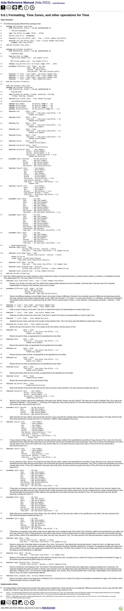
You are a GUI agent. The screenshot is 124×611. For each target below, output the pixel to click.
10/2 (1, 56)
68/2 (1, 400)
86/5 (1, 566)
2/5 (1, 26)
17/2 (1, 94)
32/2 (1, 198)
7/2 (1, 45)
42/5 (1, 283)
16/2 (1, 91)
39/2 (1, 273)
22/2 (1, 117)
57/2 (1, 348)
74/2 (1, 461)
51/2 (1, 324)
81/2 (1, 538)
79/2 (1, 518)
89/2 (1, 587)
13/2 (1, 74)
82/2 (1, 544)
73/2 (1, 448)
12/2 (1, 66)
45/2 (1, 305)
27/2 (1, 145)
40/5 (1, 276)
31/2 (1, 186)
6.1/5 (1, 40)
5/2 (1, 35)
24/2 (1, 129)
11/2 (1, 63)
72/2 (1, 439)
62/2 (1, 372)
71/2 (1, 421)
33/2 (1, 214)
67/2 (1, 391)
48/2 (1, 315)
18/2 (1, 98)
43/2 (1, 288)
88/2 (1, 578)
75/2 (1, 470)
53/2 (1, 330)
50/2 (1, 320)
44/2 (1, 296)
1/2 (1, 23)
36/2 (1, 262)
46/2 (1, 309)
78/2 (1, 513)
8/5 (1, 47)
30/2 (1, 168)
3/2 (1, 30)
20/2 (1, 103)
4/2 (1, 33)
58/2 (1, 354)
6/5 (1, 38)
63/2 (1, 376)
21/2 (1, 111)
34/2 (1, 232)
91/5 (1, 596)
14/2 (1, 81)
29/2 (1, 158)
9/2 (1, 53)
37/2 (1, 266)
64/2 (1, 380)
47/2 (1, 312)
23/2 (1, 123)
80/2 (1, 531)
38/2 (1, 270)
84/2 (1, 557)
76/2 (1, 488)
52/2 (1, 326)
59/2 (1, 357)
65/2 (1, 383)
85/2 (1, 562)
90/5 (1, 592)
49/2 (1, 318)
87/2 (1, 575)
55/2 (1, 339)
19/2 (1, 101)
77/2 (1, 497)
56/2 (1, 345)
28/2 (1, 149)
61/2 (1, 366)
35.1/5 (1, 253)
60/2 (1, 363)
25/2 (1, 135)
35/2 (1, 245)
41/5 (1, 280)
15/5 (1, 84)
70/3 (1, 416)
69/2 (1, 407)
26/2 (1, 141)
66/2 (1, 387)
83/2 (1, 553)
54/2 (1, 335)
